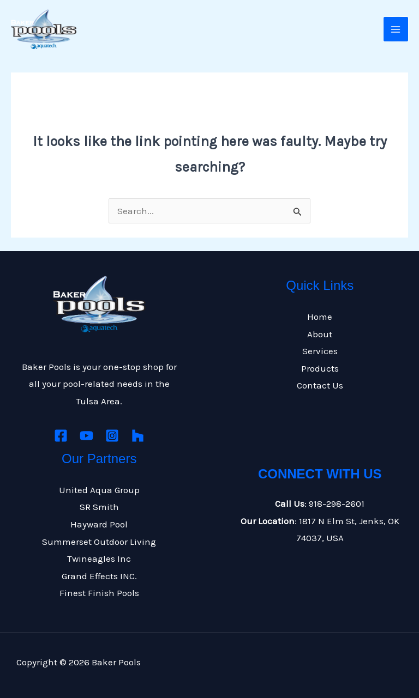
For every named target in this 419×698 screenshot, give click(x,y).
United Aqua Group (99, 489)
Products (320, 368)
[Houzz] (138, 435)
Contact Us (320, 385)
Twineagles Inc (99, 558)
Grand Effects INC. (99, 575)
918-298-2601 (336, 503)
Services (320, 350)
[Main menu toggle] (396, 29)
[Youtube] (86, 435)
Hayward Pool (99, 524)
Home (319, 316)
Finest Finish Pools (99, 592)
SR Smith (99, 506)
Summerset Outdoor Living (99, 541)
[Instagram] (112, 435)
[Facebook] (61, 435)
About (319, 334)
